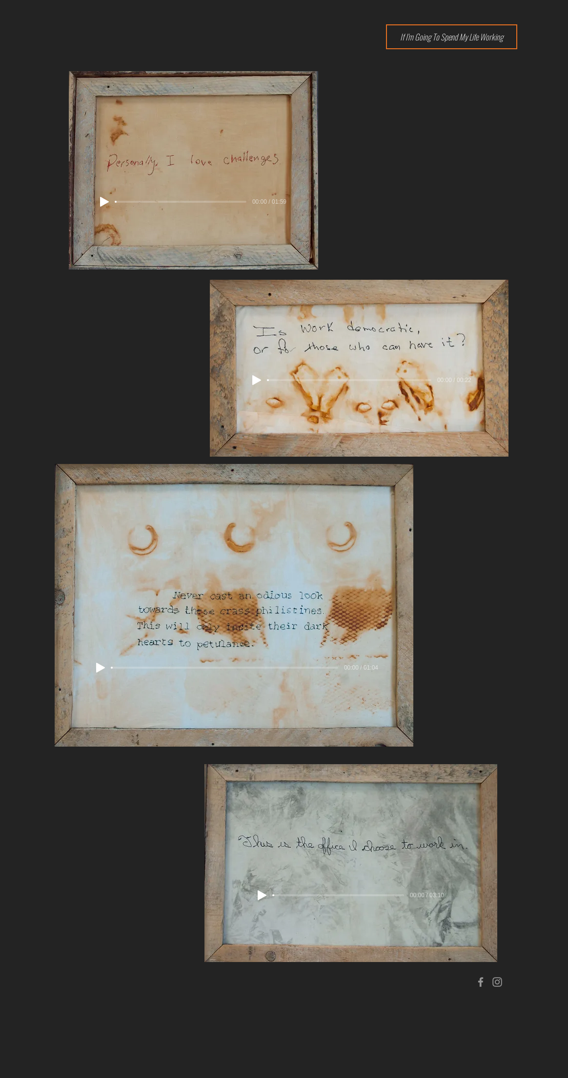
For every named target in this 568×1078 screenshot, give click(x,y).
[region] (338, 847)
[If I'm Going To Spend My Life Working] (451, 36)
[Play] (104, 202)
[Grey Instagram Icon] (497, 982)
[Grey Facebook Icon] (480, 982)
